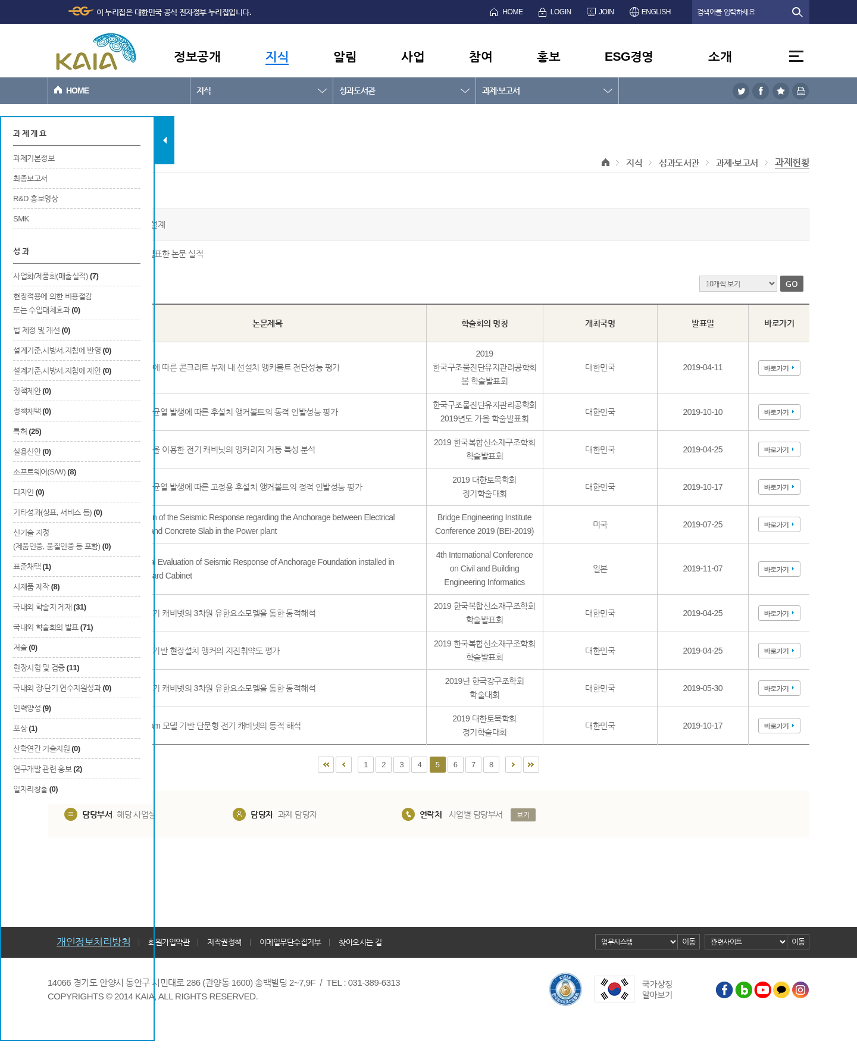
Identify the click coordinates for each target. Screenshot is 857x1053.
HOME (512, 12)
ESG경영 (629, 56)
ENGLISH (656, 12)
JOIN (606, 12)
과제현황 (792, 162)
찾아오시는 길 (360, 942)
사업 (412, 56)
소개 (719, 56)
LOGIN (561, 12)
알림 (344, 56)
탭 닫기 (164, 140)
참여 (480, 56)
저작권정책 (224, 942)
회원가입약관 (168, 942)
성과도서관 (357, 90)
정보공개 (197, 56)
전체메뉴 (796, 56)
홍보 (548, 56)
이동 (689, 941)
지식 (277, 56)
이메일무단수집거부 (290, 942)
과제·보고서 (501, 90)
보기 (523, 815)
